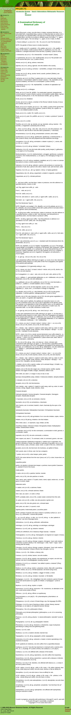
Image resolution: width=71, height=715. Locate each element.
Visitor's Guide (4, 72)
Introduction (20, 11)
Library (2, 44)
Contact (63, 0)
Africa (2, 16)
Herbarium (3, 73)
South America (4, 23)
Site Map (68, 0)
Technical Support (68, 710)
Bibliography (51, 11)
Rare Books (3, 58)
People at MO (4, 70)
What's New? (4, 68)
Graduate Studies (5, 38)
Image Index (4, 56)
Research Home (52, 0)
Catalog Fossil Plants (6, 51)
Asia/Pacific (3, 18)
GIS (1, 36)
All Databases (4, 64)
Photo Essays (4, 26)
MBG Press (3, 46)
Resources (60, 11)
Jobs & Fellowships (5, 75)
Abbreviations (42, 11)
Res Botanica (4, 63)
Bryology (3, 35)
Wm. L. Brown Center (6, 33)
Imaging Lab (4, 43)
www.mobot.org (8, 6)
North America (4, 21)
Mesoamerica (4, 20)
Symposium (3, 76)
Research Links (4, 78)
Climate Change (5, 49)
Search (58, 0)
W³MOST (3, 55)
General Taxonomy (5, 24)
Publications (4, 47)
